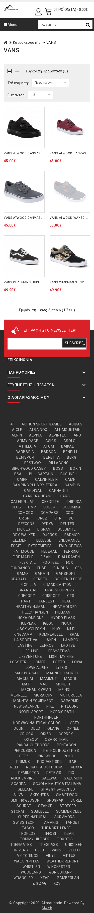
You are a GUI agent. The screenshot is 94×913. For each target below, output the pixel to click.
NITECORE (70, 706)
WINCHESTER (58, 867)
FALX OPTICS (70, 546)
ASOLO (69, 441)
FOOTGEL (51, 562)
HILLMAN (62, 612)
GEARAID (18, 579)
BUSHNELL (69, 474)
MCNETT (63, 684)
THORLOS (27, 834)
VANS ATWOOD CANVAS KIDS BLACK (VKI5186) (39, 153)
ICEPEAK (28, 623)
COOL (70, 513)
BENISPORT (26, 457)
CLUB (16, 507)
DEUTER (67, 524)
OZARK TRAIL (56, 739)
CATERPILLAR (23, 502)
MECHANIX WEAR (36, 690)
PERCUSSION (25, 751)
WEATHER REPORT (63, 861)
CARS (65, 496)
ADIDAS (75, 424)
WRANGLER (23, 878)
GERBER (40, 579)
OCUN (18, 728)
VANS (51, 42)
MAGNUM (25, 679)
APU (77, 435)
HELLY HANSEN (35, 612)
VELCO (74, 850)
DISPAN (43, 529)
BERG (71, 457)
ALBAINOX (38, 430)
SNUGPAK (55, 800)
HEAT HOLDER (65, 607)
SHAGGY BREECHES (58, 789)
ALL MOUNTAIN (67, 430)
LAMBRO (70, 640)
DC (71, 518)
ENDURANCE (69, 540)
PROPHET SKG (49, 762)
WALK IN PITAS (27, 861)
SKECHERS (39, 795)
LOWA (77, 662)
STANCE (45, 806)
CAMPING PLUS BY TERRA (35, 485)
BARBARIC (25, 452)
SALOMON (73, 778)
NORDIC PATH (62, 712)
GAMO (22, 574)
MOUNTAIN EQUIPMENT (33, 701)
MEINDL (64, 690)
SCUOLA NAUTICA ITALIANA (57, 784)
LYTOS (61, 668)
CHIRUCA (74, 502)
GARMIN (42, 574)
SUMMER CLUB (69, 811)
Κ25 (57, 883)
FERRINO (71, 551)
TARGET (72, 822)
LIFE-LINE (30, 651)
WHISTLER (31, 867)
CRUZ (42, 518)
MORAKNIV (43, 695)
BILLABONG (58, 463)
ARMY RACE (27, 441)
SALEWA (49, 778)
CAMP (70, 479)
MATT (27, 684)
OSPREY (66, 734)
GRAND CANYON (57, 585)
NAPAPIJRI (70, 701)
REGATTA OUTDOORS (45, 767)
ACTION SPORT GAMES (42, 424)
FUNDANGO (20, 568)
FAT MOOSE (24, 551)
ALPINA (35, 435)
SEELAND (26, 789)
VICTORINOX (28, 856)
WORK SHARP (60, 872)
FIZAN (46, 557)
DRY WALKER (24, 535)
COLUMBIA (71, 507)
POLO (68, 756)
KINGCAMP (23, 634)
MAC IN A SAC (27, 673)
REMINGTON (28, 773)
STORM (17, 811)
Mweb (47, 908)
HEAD (66, 601)
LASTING (25, 645)
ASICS (50, 441)
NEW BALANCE (26, 706)
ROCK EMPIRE (23, 778)
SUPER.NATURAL (32, 817)
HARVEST (46, 601)
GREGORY (26, 596)
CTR (58, 518)
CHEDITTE (50, 502)
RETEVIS (53, 773)
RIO (71, 773)
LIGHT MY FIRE (61, 657)
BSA (18, 474)
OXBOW (31, 739)
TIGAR (68, 834)
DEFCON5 (26, 524)
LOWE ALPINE (37, 668)
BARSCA (48, 452)
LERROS (47, 645)
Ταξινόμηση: (18, 83)
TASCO (28, 828)
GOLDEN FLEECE (68, 579)
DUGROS (50, 535)
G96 (78, 568)
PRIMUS (23, 762)
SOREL (76, 800)
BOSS (58, 468)
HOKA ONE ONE (31, 618)
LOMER (40, 662)
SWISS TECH (24, 822)
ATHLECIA (27, 446)
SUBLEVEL (40, 811)
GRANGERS (28, 590)
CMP (32, 507)
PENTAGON (66, 745)
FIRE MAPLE (23, 557)
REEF (14, 767)
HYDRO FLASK (63, 618)
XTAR (45, 878)
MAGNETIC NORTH (62, 673)
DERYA (47, 524)
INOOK (66, 623)
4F (13, 424)
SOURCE (24, 806)
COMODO (26, 513)
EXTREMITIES (40, 546)
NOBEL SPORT (31, 712)
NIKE (50, 706)
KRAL (74, 634)
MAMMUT (48, 679)
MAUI (44, 684)
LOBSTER (18, 662)
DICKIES (23, 529)
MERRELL (19, 695)
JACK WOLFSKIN (31, 629)
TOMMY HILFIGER (35, 839)
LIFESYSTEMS (58, 651)
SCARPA (18, 784)
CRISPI (25, 518)
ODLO (35, 728)
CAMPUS (72, 485)
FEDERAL (49, 551)
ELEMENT (21, 540)
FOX (69, 562)
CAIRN (22, 479)
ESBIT (16, 546)
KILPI (71, 629)
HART (26, 601)
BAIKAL (67, 446)
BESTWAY (33, 463)
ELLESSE (43, 540)
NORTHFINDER (46, 717)
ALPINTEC (57, 435)
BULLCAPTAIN (41, 474)
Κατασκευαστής (27, 42)
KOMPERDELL (51, 634)
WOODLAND (31, 872)
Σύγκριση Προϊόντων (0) (47, 71)
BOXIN (75, 468)
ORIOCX (26, 734)
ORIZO (45, 734)
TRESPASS (48, 845)
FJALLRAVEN (69, 557)
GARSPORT (66, 574)
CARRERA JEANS (38, 496)
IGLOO (48, 623)
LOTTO (59, 662)
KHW (56, 629)
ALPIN (17, 435)
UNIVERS (20, 850)
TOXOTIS (65, 839)
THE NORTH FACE (56, 828)
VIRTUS (69, 856)
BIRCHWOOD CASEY (29, 468)
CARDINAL (33, 491)
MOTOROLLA (71, 695)
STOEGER (68, 806)
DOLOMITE (67, 529)
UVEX (39, 850)
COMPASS (49, 513)
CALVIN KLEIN (46, 479)
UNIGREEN (73, 845)
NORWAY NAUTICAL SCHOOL (38, 723)
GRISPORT (51, 596)
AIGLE (17, 430)
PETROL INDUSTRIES (61, 751)
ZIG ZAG (40, 883)
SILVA (18, 795)
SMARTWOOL (67, 795)
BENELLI (70, 452)
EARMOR (72, 535)
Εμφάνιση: (17, 95)
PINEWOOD (47, 756)
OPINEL (73, 728)
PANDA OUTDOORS (33, 745)
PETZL (25, 756)
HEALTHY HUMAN (31, 607)
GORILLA (28, 585)
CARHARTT (59, 491)
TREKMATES (21, 845)
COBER (49, 507)
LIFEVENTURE (30, 657)
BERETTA (51, 457)
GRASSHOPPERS (59, 590)
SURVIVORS (64, 817)
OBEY (74, 723)
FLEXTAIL (28, 562)
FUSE (41, 568)
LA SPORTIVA (26, 640)
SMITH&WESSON (25, 800)
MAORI (70, 679)
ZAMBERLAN (68, 878)
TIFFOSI (49, 834)
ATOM (48, 446)
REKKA (76, 767)
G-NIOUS (60, 568)
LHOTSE (68, 645)
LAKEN (50, 640)
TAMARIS (50, 822)
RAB (72, 762)
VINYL (51, 856)
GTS (70, 596)
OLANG (53, 728)
